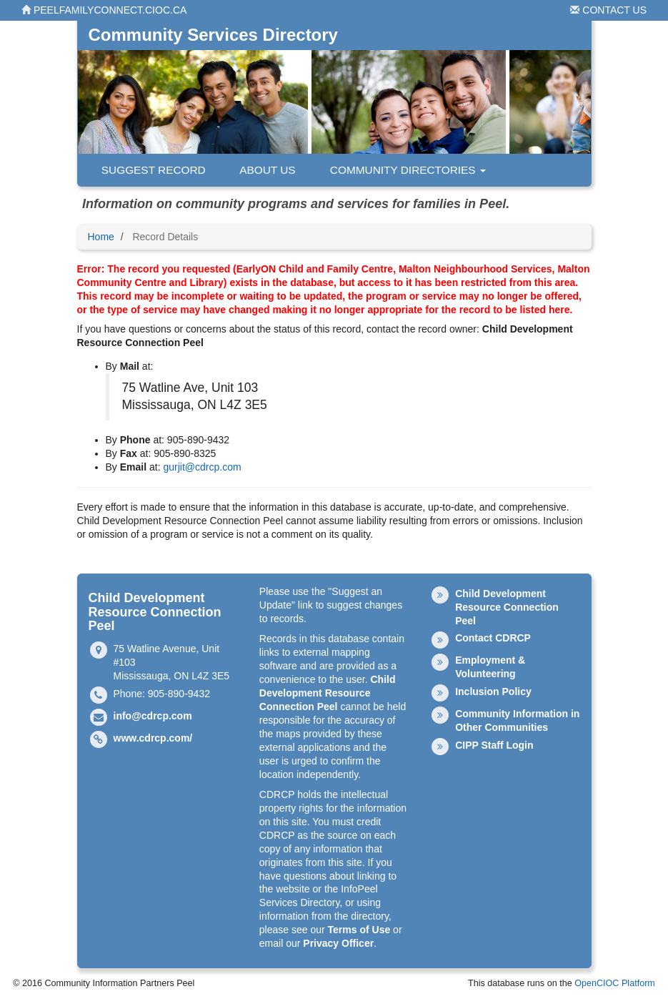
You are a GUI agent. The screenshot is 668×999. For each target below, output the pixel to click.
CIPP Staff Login (494, 745)
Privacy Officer (338, 943)
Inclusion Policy (493, 691)
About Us (261, 170)
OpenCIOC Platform (614, 983)
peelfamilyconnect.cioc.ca (103, 10)
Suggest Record (147, 170)
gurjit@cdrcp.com (202, 467)
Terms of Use (359, 929)
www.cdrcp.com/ (153, 738)
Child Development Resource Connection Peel (327, 693)
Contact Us (608, 10)
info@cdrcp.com (153, 716)
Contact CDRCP (493, 638)
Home (101, 236)
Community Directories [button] (401, 170)
